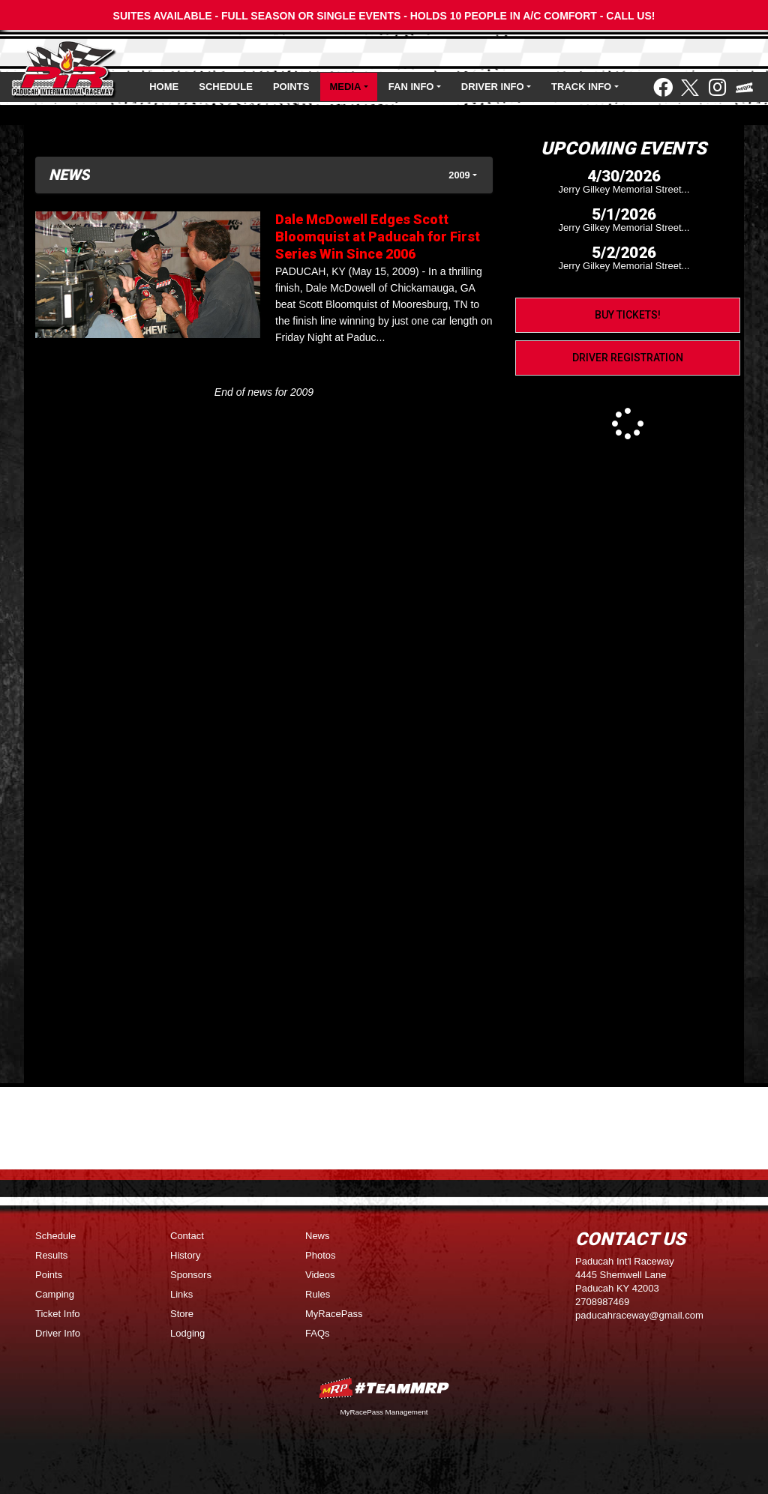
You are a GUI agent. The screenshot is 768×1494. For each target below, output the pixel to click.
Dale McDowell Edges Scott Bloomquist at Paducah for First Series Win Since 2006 (377, 236)
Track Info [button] (581, 86)
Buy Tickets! (628, 315)
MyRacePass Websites (384, 1388)
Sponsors (191, 1274)
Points (291, 86)
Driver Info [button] (492, 86)
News (317, 1235)
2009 (459, 175)
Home (163, 86)
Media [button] (345, 86)
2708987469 (602, 1301)
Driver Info (57, 1333)
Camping (54, 1294)
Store (182, 1313)
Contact (187, 1235)
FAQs (317, 1333)
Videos (320, 1274)
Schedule (226, 86)
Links (181, 1294)
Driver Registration (627, 358)
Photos (320, 1255)
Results (51, 1255)
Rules (317, 1294)
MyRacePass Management (384, 1412)
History (185, 1255)
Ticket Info (57, 1313)
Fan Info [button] (411, 86)
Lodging (187, 1333)
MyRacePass (334, 1313)
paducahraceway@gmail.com (639, 1315)
